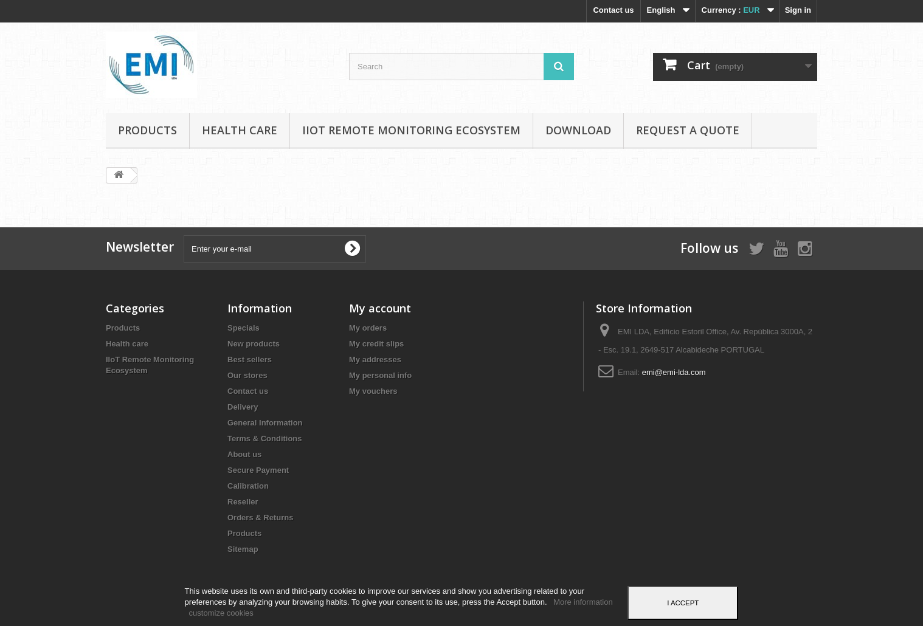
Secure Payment (258, 470)
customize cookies (221, 612)
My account (380, 308)
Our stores (247, 375)
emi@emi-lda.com (674, 372)
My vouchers (373, 391)
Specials (243, 327)
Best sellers (249, 359)
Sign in (798, 10)
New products (253, 343)
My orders (368, 327)
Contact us (613, 10)
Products (147, 130)
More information (583, 602)
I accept (683, 603)
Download (578, 130)
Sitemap (242, 549)
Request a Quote (687, 130)
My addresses (375, 359)
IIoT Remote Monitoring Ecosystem (411, 130)
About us (244, 454)
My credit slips (376, 343)
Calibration (248, 485)
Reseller (242, 501)
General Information (265, 422)
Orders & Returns (260, 517)
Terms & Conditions (264, 438)
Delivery (242, 406)
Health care (239, 130)
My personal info (380, 375)
